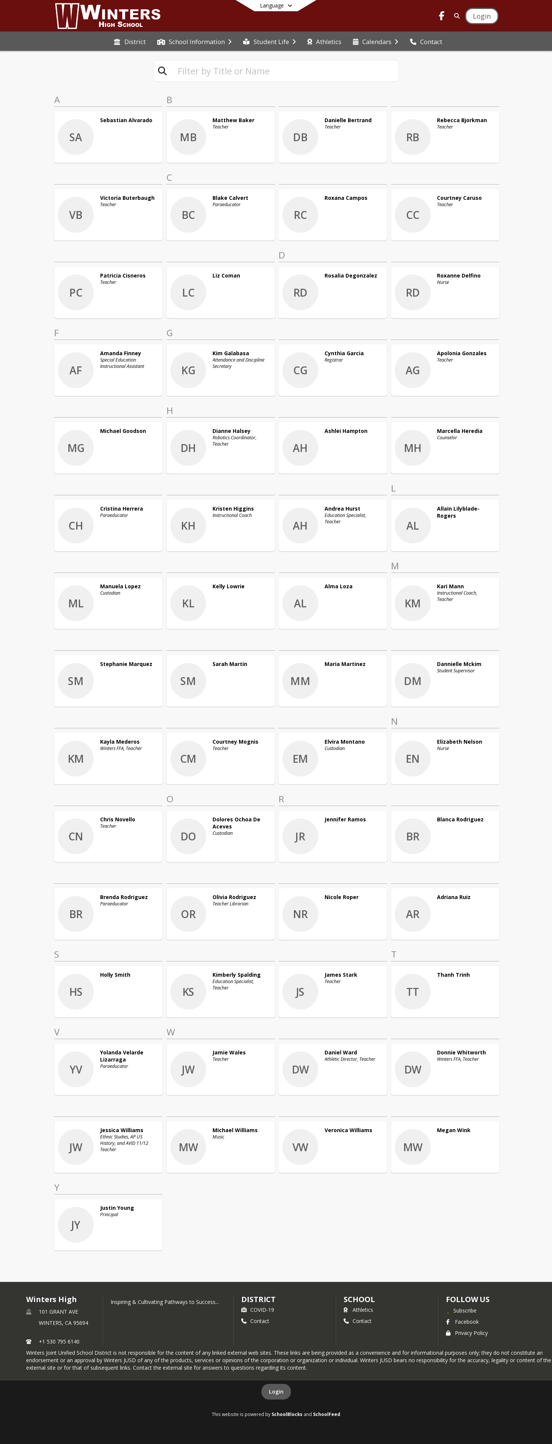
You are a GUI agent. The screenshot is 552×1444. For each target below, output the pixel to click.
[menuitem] (129, 41)
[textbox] (285, 71)
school (359, 1299)
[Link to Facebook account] (441, 17)
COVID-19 (257, 1309)
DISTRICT (258, 1299)
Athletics (358, 1309)
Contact (255, 1320)
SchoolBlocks (287, 1414)
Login (276, 1391)
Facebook (462, 1321)
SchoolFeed (326, 1414)
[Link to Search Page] (455, 15)
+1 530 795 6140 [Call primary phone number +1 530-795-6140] (59, 1341)
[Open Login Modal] (482, 16)
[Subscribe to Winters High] (461, 1310)
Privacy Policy (467, 1332)
